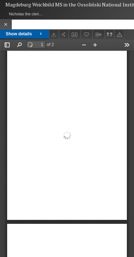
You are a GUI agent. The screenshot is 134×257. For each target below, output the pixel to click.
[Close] (6, 24)
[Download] (54, 34)
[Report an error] (119, 34)
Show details (24, 33)
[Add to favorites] (87, 34)
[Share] (64, 34)
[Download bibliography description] (99, 35)
